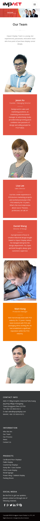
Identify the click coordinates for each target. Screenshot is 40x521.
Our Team (6, 434)
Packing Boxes (8, 478)
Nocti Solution (25, 518)
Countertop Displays (10, 465)
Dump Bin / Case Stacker (12, 467)
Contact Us (7, 442)
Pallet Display (8, 462)
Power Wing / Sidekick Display (14, 475)
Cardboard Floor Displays (12, 459)
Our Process (7, 437)
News (5, 439)
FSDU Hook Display (10, 470)
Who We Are (7, 431)
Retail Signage (8, 473)
